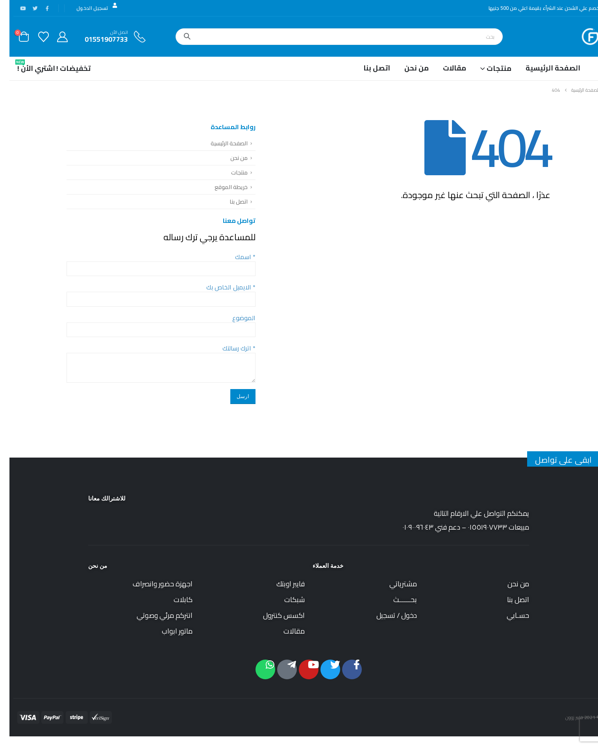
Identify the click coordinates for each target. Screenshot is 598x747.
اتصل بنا (367, 67)
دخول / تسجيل (387, 615)
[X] (25, 8)
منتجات (230, 172)
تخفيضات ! (64, 68)
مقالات (445, 67)
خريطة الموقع (221, 187)
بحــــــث (395, 599)
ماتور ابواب (167, 631)
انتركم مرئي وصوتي (155, 615)
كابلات (173, 599)
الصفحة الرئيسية (543, 67)
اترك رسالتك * (229, 348)
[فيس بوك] (38, 8)
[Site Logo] (580, 36)
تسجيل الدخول (88, 8)
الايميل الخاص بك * (221, 287)
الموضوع (234, 318)
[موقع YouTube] (13, 8)
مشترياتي (393, 583)
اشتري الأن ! (27, 67)
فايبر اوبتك (281, 583)
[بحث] (178, 36)
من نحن (407, 67)
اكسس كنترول (274, 615)
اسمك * (236, 256)
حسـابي (508, 615)
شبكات (285, 599)
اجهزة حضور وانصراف (153, 583)
